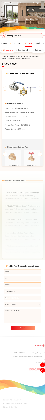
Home (6, 56)
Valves (18, 58)
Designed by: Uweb (20, 408)
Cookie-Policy (13, 411)
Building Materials (8, 58)
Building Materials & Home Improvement (24, 56)
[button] (5, 88)
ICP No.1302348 (8, 408)
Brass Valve (26, 58)
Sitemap (5, 411)
